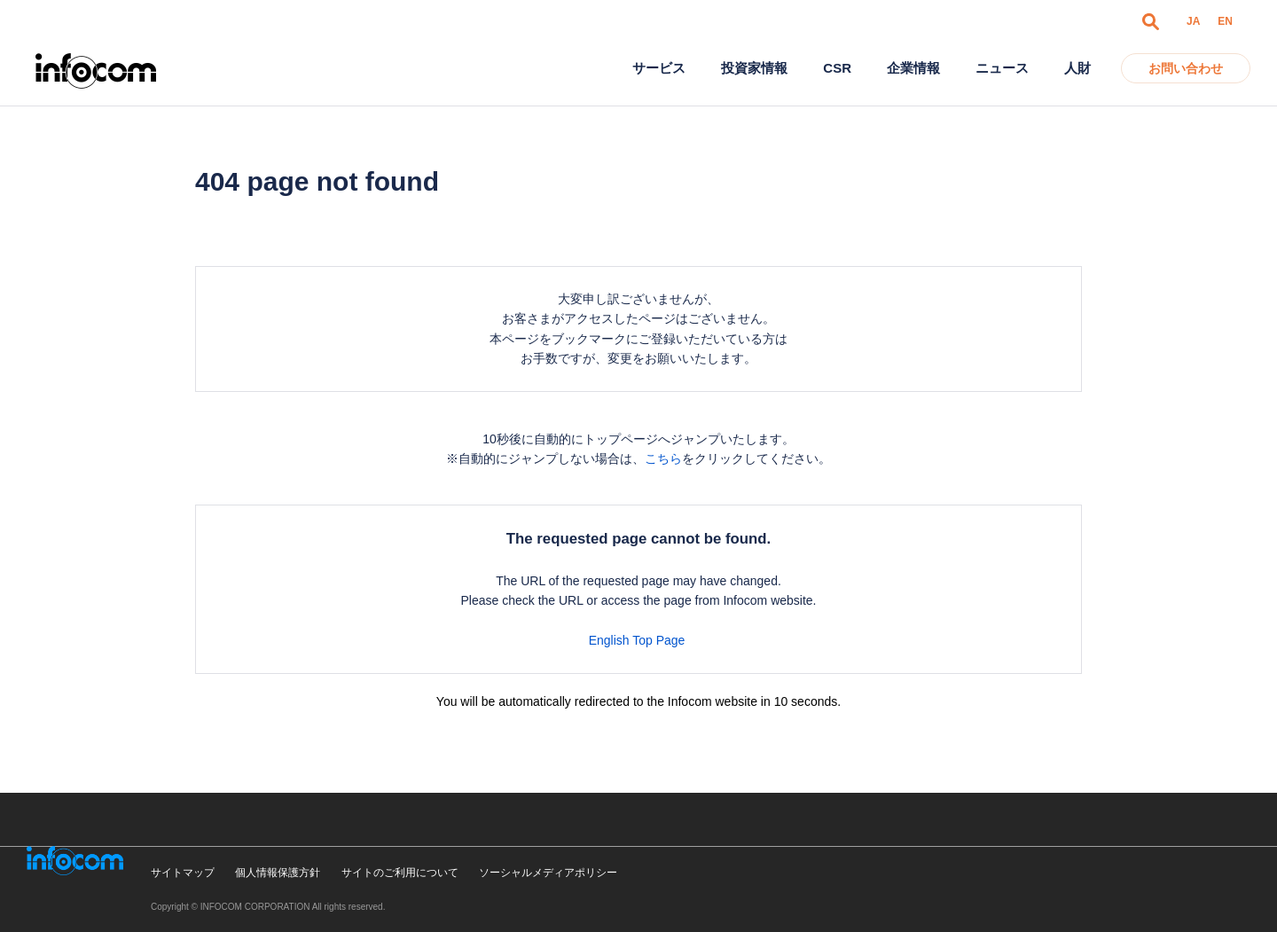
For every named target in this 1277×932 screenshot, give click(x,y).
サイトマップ (183, 872)
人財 (1077, 67)
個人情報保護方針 (277, 872)
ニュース (1002, 67)
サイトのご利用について (399, 872)
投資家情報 (754, 67)
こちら (663, 458)
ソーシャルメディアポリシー (548, 872)
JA (1193, 21)
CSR (837, 67)
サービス (659, 67)
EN (1225, 21)
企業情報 (913, 67)
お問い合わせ (1185, 68)
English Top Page (639, 640)
